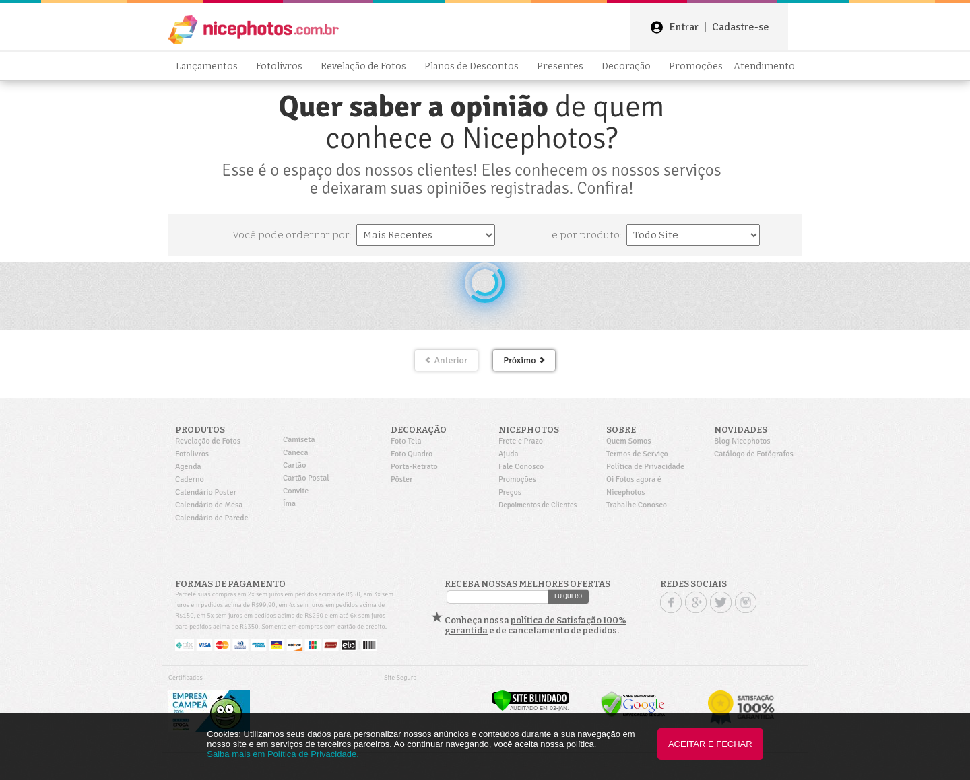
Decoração (630, 66)
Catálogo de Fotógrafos (754, 454)
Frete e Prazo (520, 441)
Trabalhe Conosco (636, 505)
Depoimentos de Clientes (537, 505)
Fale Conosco (521, 467)
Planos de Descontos (475, 66)
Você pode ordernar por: (293, 235)
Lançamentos (210, 66)
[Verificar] (530, 708)
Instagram (745, 602)
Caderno (189, 479)
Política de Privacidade (645, 467)
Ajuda (508, 454)
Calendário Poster (205, 492)
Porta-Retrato (414, 467)
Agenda (188, 467)
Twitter (721, 602)
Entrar (684, 27)
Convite (296, 491)
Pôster (401, 479)
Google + (696, 602)
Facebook (671, 602)
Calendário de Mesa (209, 505)
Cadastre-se (740, 27)
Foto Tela (406, 441)
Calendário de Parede (212, 518)
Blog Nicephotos (742, 441)
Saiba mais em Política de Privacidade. (282, 754)
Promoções (696, 66)
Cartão (294, 465)
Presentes (564, 66)
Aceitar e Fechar (710, 744)
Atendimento (764, 66)
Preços (509, 492)
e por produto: (588, 235)
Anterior (446, 360)
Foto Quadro (411, 454)
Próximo (523, 360)
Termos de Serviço (637, 454)
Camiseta (299, 440)
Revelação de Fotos (367, 66)
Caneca (296, 453)
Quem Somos (628, 441)
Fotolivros (283, 66)
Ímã (289, 504)
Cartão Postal (306, 478)
